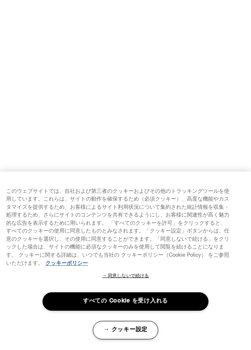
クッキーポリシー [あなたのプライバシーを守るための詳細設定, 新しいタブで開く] (66, 263)
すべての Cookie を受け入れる (125, 301)
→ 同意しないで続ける (125, 276)
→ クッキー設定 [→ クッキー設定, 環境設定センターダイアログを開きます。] (125, 330)
